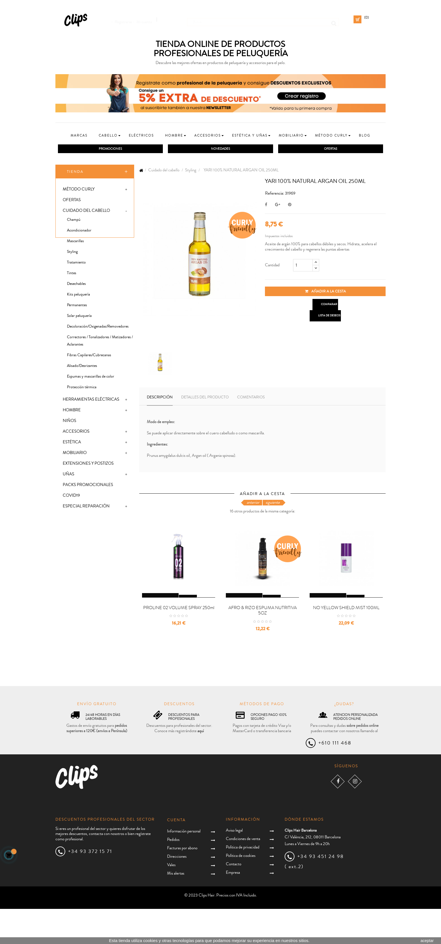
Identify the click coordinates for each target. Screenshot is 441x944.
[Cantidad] (303, 266)
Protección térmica (81, 388)
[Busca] (263, 19)
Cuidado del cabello (86, 212)
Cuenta (176, 855)
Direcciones (176, 892)
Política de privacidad (242, 882)
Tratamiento (76, 264)
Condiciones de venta (243, 874)
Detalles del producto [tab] (205, 398)
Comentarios (251, 398)
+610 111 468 (334, 778)
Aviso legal (234, 865)
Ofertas (72, 201)
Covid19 (71, 497)
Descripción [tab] (160, 398)
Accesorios (76, 433)
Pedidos (173, 875)
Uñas (68, 475)
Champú (73, 221)
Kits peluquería (78, 296)
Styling (72, 253)
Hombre (72, 411)
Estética (72, 443)
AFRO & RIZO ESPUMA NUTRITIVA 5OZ (262, 645)
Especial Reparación (86, 507)
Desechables (76, 285)
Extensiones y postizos (88, 465)
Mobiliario (75, 454)
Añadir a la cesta (325, 292)
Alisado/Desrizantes (82, 367)
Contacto (233, 899)
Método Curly (78, 191)
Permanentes (77, 306)
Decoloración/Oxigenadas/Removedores (98, 328)
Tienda (75, 172)
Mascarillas (75, 242)
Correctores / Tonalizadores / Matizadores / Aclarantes (100, 342)
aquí (200, 766)
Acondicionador (79, 232)
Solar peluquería (79, 317)
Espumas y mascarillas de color (90, 378)
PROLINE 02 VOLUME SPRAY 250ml (178, 642)
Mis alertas (175, 908)
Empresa (233, 907)
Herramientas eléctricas (91, 401)
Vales (171, 900)
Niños (69, 422)
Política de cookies (240, 890)
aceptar (427, 940)
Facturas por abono (182, 883)
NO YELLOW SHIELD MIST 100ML (346, 642)
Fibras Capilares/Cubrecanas (89, 356)
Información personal (184, 866)
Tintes (71, 274)
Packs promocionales (88, 486)
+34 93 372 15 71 (90, 886)
